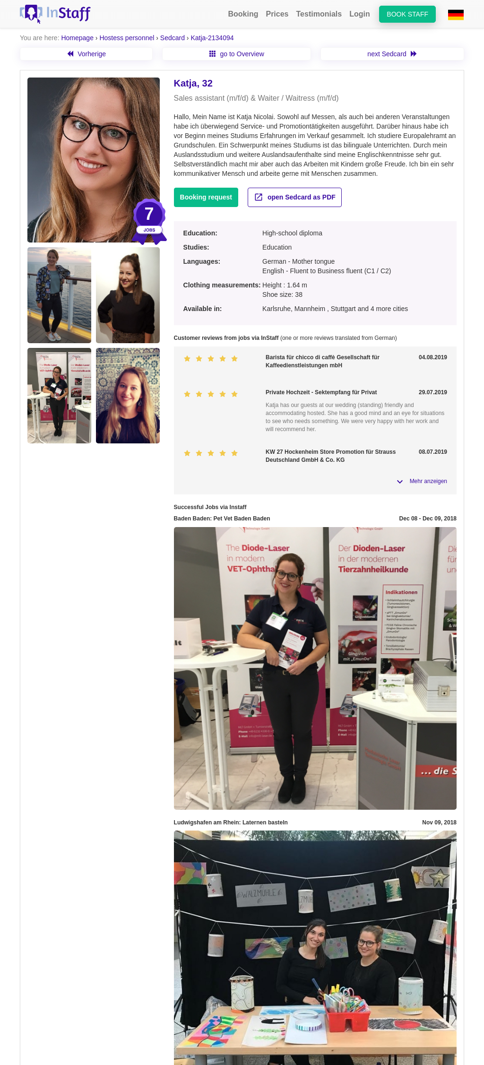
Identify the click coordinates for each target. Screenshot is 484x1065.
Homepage (77, 38)
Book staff (407, 14)
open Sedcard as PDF (295, 197)
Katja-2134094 (211, 38)
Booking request (206, 197)
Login (359, 14)
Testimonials (319, 14)
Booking (243, 14)
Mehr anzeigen (428, 481)
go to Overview (236, 54)
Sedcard (172, 38)
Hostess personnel (126, 38)
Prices (277, 14)
